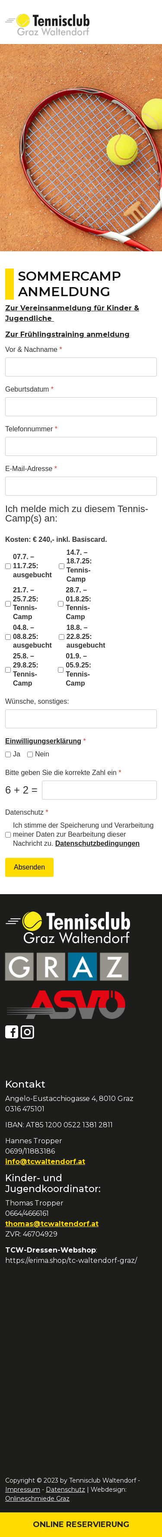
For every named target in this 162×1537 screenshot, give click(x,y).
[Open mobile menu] (147, 25)
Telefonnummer (31, 429)
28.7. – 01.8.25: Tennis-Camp (78, 603)
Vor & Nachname (33, 349)
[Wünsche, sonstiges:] (81, 718)
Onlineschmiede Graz (37, 1498)
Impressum (22, 1489)
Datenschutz (26, 812)
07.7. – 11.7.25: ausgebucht (32, 566)
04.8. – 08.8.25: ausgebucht (32, 636)
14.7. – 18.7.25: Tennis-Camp (79, 566)
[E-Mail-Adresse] (81, 486)
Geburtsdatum (29, 389)
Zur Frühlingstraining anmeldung (67, 334)
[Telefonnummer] (81, 446)
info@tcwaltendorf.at (45, 1161)
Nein (42, 754)
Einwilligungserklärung (43, 741)
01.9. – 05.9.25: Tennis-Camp (78, 669)
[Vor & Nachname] (81, 366)
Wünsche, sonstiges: (37, 701)
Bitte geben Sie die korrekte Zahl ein (63, 772)
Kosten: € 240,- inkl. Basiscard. (56, 539)
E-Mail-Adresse (31, 468)
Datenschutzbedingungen (97, 843)
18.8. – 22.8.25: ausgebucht (86, 636)
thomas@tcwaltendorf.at (51, 1224)
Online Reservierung (81, 1524)
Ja (16, 754)
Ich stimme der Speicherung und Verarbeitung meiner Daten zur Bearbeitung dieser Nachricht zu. (83, 834)
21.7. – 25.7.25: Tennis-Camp (25, 603)
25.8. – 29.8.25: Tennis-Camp (25, 669)
